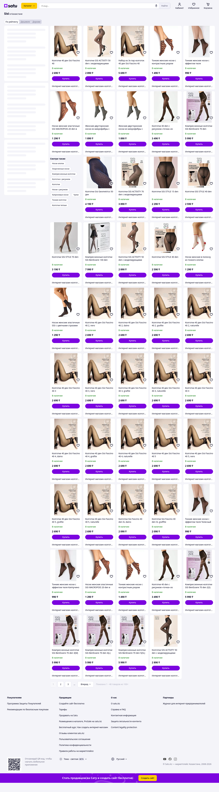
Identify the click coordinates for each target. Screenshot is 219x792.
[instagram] (175, 759)
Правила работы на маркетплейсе (76, 751)
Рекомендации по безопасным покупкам (27, 709)
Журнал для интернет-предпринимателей (184, 703)
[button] (66, 78)
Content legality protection (124, 727)
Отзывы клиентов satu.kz (71, 733)
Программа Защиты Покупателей (24, 703)
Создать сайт (147, 778)
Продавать (64, 715)
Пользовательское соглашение (74, 739)
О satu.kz (115, 703)
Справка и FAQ (118, 709)
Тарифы (63, 709)
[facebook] (170, 759)
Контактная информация (123, 715)
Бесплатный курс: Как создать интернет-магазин (83, 727)
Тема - (71, 759)
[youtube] (164, 759)
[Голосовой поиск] (156, 6)
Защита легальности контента (126, 721)
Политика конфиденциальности (75, 745)
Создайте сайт (66, 703)
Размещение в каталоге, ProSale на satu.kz (80, 721)
